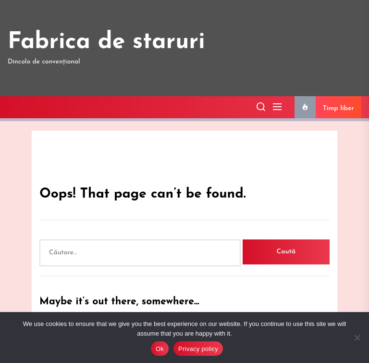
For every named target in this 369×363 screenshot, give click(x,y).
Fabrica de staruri (106, 42)
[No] (357, 337)
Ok (160, 348)
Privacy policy (198, 348)
